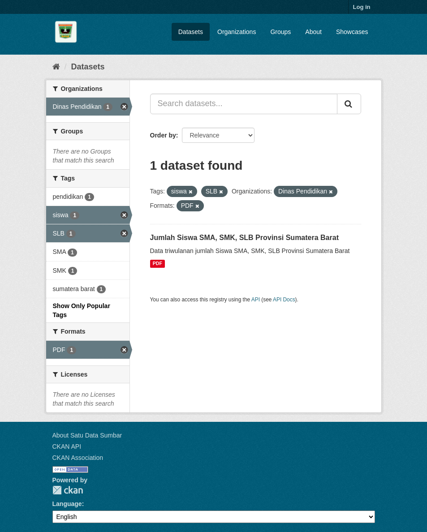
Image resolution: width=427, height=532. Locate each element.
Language (67, 503)
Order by (163, 135)
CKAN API (67, 446)
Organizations (236, 31)
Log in (362, 7)
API (255, 299)
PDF (157, 263)
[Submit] (349, 104)
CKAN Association (78, 457)
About (313, 31)
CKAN (67, 490)
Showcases (352, 31)
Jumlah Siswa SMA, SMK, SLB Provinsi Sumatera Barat (244, 237)
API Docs (284, 299)
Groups (280, 31)
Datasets (190, 31)
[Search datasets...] (243, 104)
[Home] (56, 66)
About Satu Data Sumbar (87, 435)
